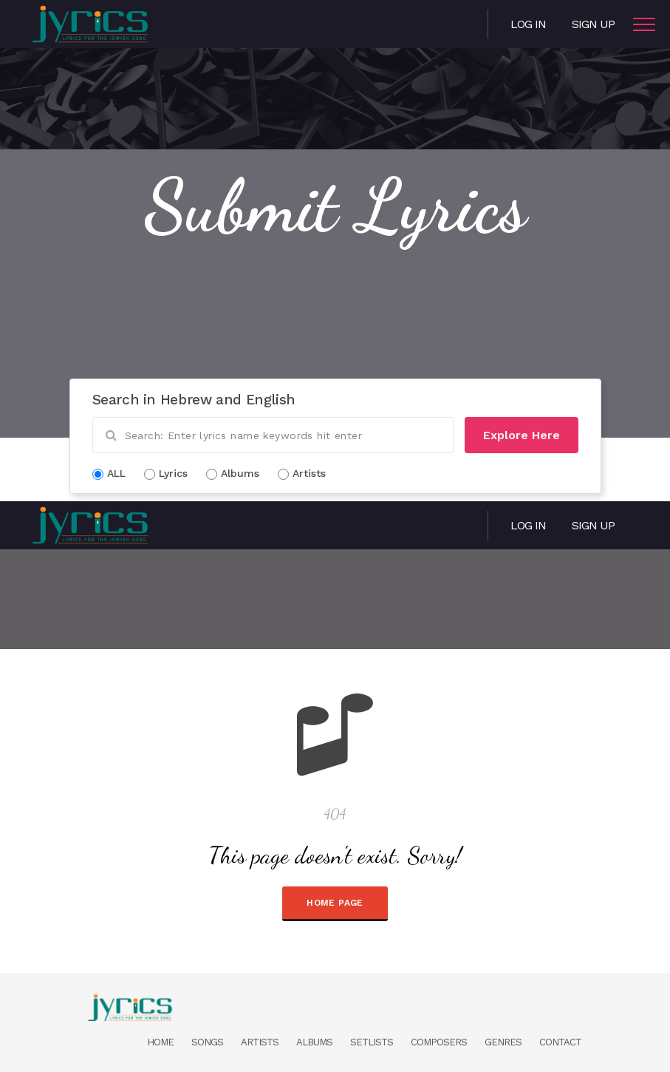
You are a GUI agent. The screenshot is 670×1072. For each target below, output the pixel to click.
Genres (503, 1042)
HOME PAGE (335, 903)
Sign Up (593, 24)
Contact (560, 1042)
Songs (207, 1042)
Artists (259, 1042)
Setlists (371, 1042)
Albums (314, 1042)
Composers (439, 1042)
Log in (528, 24)
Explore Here (521, 435)
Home (160, 1042)
